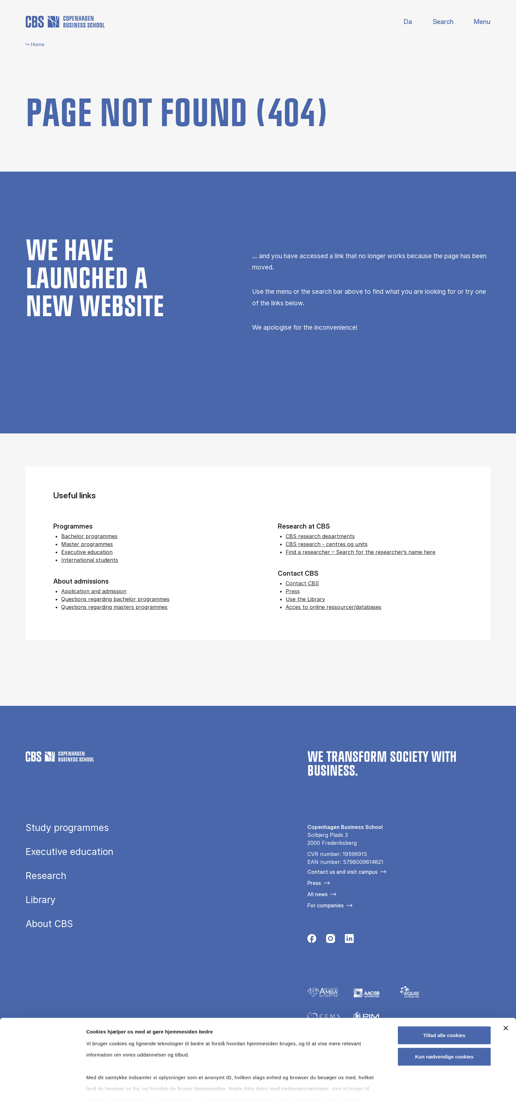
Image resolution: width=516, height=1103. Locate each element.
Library (41, 899)
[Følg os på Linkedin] (349, 940)
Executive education (87, 552)
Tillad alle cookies (444, 1007)
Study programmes (67, 827)
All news (317, 894)
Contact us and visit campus (342, 872)
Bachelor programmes (89, 536)
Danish (402, 21)
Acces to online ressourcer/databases (333, 607)
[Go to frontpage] (65, 22)
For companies (325, 905)
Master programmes (87, 544)
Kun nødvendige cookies (444, 1029)
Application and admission (93, 591)
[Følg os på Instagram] (330, 940)
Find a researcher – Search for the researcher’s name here (360, 552)
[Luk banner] (505, 1000)
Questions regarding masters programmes (114, 607)
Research (46, 875)
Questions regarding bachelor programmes (115, 599)
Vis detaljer (342, 1090)
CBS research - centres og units (327, 544)
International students (89, 560)
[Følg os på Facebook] (311, 940)
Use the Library (305, 599)
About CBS (49, 923)
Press (293, 591)
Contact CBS (302, 583)
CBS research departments (320, 536)
